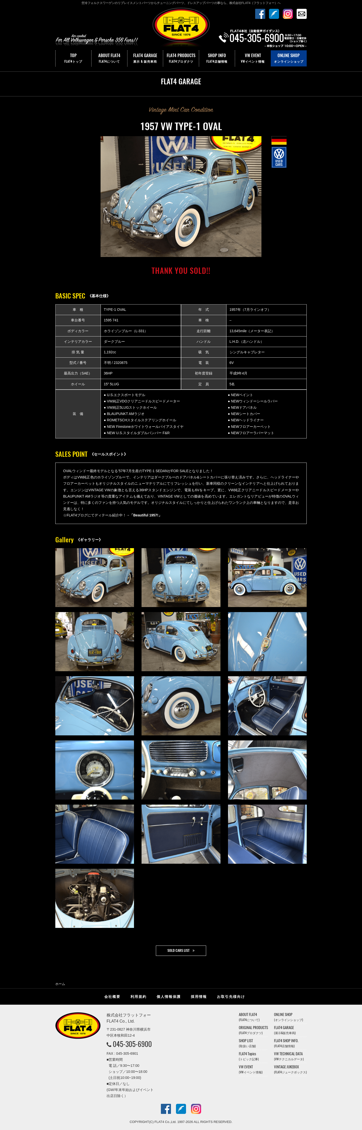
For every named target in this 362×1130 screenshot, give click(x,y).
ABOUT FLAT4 (109, 58)
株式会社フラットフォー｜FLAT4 (181, 28)
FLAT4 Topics (249, 1056)
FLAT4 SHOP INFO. (286, 1043)
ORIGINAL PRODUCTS (253, 1030)
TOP (73, 58)
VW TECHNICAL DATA (289, 1056)
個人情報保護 (169, 997)
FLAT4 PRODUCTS (181, 58)
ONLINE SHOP (289, 58)
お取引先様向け (231, 997)
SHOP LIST (247, 1043)
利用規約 (138, 997)
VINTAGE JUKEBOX (290, 1069)
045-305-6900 (132, 1044)
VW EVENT (253, 58)
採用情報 (199, 997)
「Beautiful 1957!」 (146, 515)
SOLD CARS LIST (178, 950)
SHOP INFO (217, 58)
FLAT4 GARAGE (145, 58)
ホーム (60, 984)
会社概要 (112, 997)
